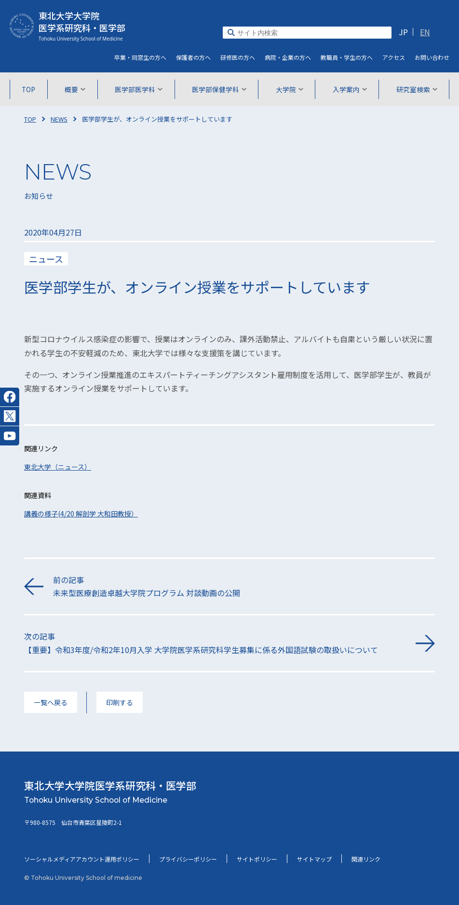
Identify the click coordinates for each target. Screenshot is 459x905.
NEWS (59, 119)
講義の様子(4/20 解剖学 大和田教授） (81, 513)
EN (425, 32)
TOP (28, 89)
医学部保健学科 (219, 89)
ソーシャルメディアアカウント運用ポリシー (81, 859)
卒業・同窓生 (140, 57)
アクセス (393, 57)
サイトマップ (314, 859)
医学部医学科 (138, 89)
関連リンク (365, 859)
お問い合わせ (432, 57)
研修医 (237, 57)
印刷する (119, 702)
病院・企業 (288, 57)
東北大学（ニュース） (57, 467)
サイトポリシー (257, 859)
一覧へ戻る (51, 702)
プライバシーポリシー (188, 859)
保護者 (193, 57)
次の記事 (215, 643)
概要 (75, 89)
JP (403, 32)
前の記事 (244, 586)
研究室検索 (416, 89)
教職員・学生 (347, 57)
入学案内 (350, 89)
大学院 (289, 89)
